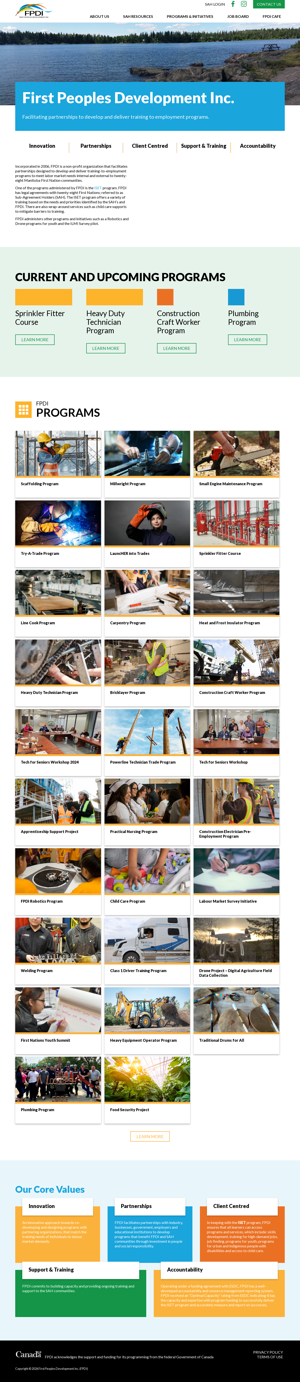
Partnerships (96, 146)
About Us (99, 16)
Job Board (238, 16)
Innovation (42, 146)
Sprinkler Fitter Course (40, 317)
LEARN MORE (35, 339)
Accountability (258, 146)
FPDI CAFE (272, 16)
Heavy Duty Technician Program (105, 322)
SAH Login (215, 4)
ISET (98, 188)
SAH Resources (138, 16)
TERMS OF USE (270, 1357)
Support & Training (203, 146)
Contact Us (269, 4)
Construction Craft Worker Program (178, 322)
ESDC (234, 1286)
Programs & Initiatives (190, 16)
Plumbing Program (243, 317)
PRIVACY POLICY (268, 1352)
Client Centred (150, 146)
